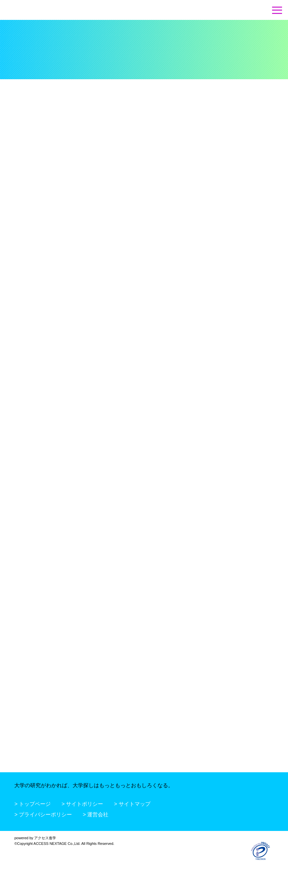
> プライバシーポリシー (43, 814)
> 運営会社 (96, 814)
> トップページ (32, 804)
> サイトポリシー (82, 804)
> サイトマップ (132, 804)
